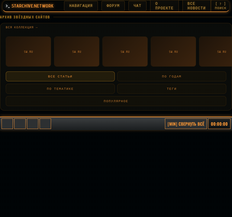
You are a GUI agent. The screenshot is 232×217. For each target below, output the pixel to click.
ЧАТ (138, 6)
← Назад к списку (27, 65)
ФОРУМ (114, 6)
